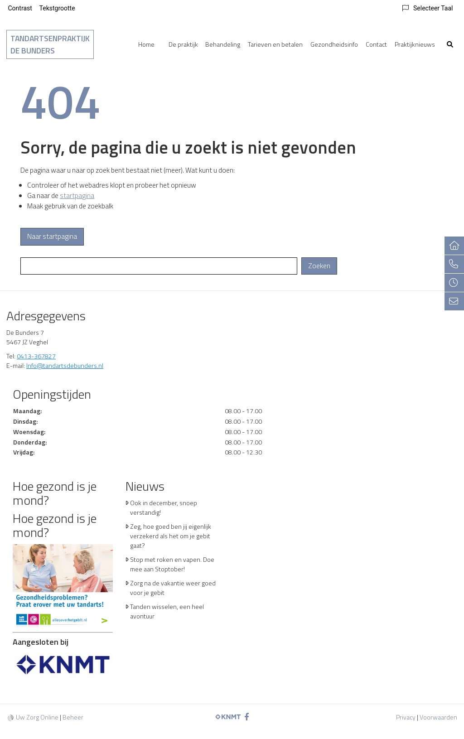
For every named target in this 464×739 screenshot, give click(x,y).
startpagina (77, 195)
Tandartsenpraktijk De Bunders (50, 44)
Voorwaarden (438, 717)
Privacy (406, 717)
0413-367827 (36, 356)
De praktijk (183, 44)
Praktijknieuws (415, 44)
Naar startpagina (52, 236)
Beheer (73, 717)
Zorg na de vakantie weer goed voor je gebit (173, 587)
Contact (376, 44)
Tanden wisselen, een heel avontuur (167, 611)
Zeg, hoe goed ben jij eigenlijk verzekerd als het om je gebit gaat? (170, 536)
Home (146, 44)
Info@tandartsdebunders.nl (64, 365)
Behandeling (222, 44)
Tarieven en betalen (275, 44)
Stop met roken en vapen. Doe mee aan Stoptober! (172, 564)
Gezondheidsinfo (334, 44)
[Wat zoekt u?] (158, 266)
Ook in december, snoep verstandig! (163, 507)
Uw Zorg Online (37, 717)
